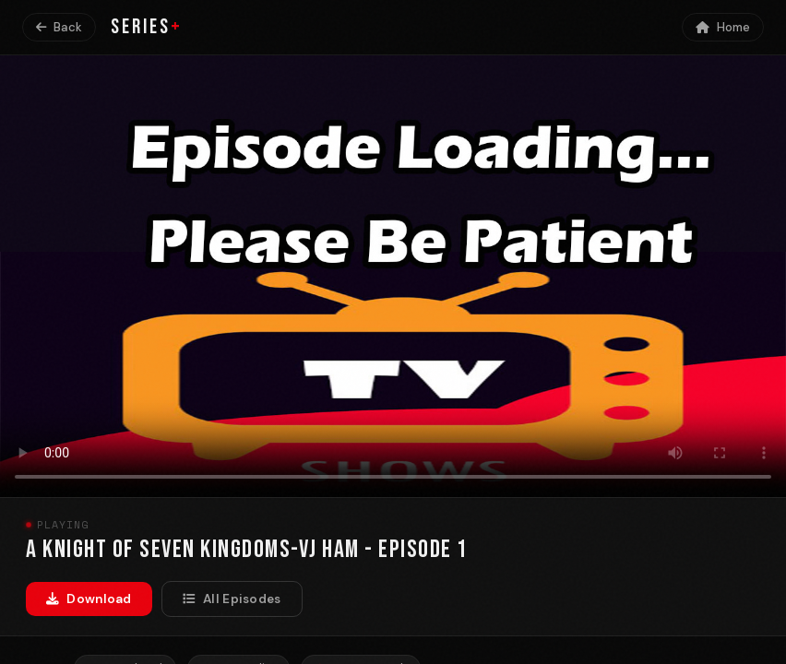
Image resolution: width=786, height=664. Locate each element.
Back (59, 27)
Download (89, 599)
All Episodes (232, 599)
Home (723, 27)
